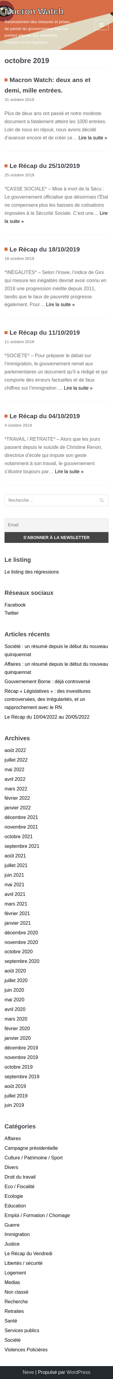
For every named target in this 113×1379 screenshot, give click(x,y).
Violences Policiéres (26, 1349)
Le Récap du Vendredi (28, 1253)
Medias (12, 1282)
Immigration (17, 1234)
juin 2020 (14, 990)
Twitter (12, 613)
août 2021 (15, 855)
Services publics (22, 1330)
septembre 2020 (22, 961)
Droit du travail (20, 1177)
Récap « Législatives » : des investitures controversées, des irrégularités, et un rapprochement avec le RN (47, 699)
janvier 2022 (18, 807)
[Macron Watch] (38, 25)
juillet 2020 (16, 980)
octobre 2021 (19, 836)
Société (12, 1340)
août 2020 (15, 970)
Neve (28, 1372)
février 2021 (17, 913)
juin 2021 (14, 875)
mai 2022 (14, 769)
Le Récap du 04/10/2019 (45, 415)
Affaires (13, 1138)
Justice (12, 1244)
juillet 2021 (16, 865)
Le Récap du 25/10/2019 (45, 165)
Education (15, 1205)
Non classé (16, 1292)
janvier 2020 (18, 1038)
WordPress (78, 1372)
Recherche (16, 1301)
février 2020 (17, 1028)
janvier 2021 (18, 923)
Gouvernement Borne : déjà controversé (47, 681)
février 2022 (17, 798)
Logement (15, 1272)
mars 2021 (16, 903)
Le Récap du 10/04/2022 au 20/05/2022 (47, 717)
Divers (11, 1167)
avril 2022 (15, 779)
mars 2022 (16, 788)
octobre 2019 (19, 1067)
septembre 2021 (22, 846)
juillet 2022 (16, 760)
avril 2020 (15, 1009)
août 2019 (15, 1086)
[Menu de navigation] (101, 25)
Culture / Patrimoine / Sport (34, 1157)
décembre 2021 (21, 817)
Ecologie (14, 1196)
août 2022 (15, 750)
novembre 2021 (21, 827)
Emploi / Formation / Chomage (37, 1215)
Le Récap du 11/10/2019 (45, 332)
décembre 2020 (21, 932)
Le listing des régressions (32, 571)
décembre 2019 (21, 1047)
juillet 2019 (16, 1095)
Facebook (15, 604)
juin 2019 (14, 1105)
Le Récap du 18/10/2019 (45, 249)
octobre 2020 (19, 951)
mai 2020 (14, 999)
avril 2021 (15, 894)
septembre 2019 (22, 1076)
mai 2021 (14, 884)
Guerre (12, 1225)
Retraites (14, 1311)
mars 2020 (16, 1018)
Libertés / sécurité (23, 1263)
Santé (11, 1320)
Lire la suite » (92, 137)
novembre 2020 (21, 942)
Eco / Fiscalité (20, 1186)
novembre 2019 (21, 1057)
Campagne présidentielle (31, 1148)
